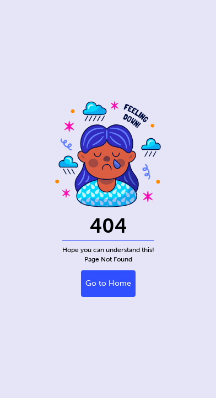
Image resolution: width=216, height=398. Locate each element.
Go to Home (108, 283)
